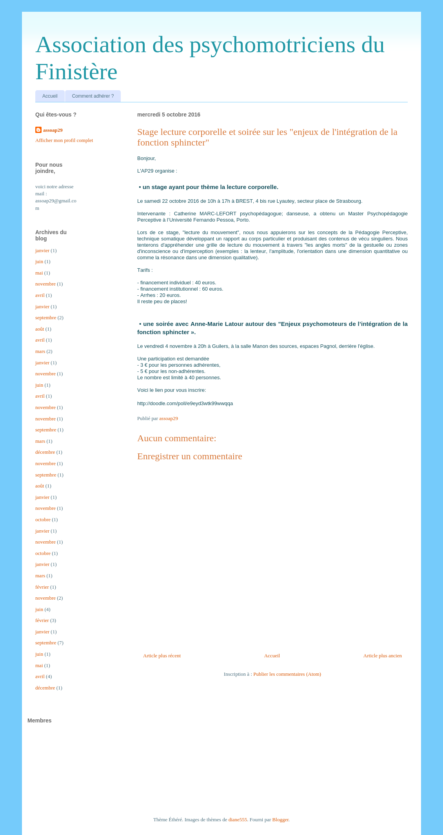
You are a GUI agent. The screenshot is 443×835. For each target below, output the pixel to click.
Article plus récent (162, 656)
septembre (45, 317)
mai (39, 273)
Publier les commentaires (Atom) (287, 674)
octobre (43, 519)
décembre (45, 452)
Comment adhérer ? (93, 96)
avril (40, 295)
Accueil (50, 96)
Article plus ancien (382, 656)
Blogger (280, 819)
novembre (45, 284)
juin (39, 261)
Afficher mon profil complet (64, 140)
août (39, 329)
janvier (42, 250)
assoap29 (53, 130)
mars (40, 351)
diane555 (238, 819)
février (42, 587)
